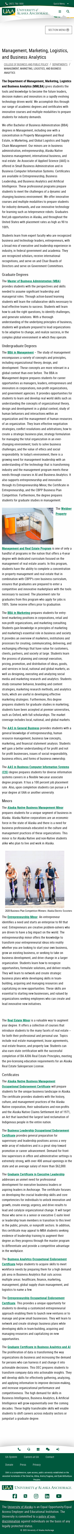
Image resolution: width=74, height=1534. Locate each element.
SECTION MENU (58, 30)
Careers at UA (31, 1457)
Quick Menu (59, 3)
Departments (59, 64)
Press (23, 1464)
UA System (11, 1457)
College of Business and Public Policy (26, 64)
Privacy (37, 1464)
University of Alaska (20, 1507)
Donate (9, 1464)
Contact (50, 1457)
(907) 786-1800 (14, 3)
